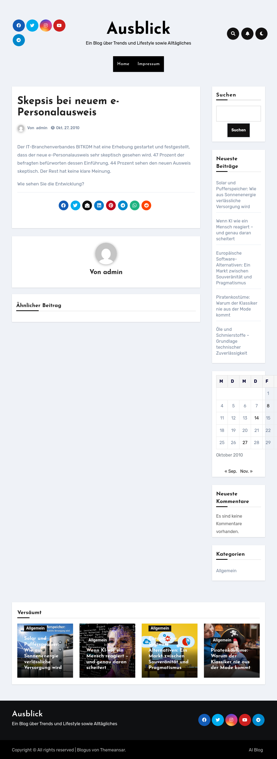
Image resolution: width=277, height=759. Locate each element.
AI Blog (256, 748)
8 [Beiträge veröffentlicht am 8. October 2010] (268, 405)
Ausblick (139, 30)
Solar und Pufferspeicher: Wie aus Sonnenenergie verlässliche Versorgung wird (236, 194)
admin (42, 128)
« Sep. (231, 471)
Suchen (226, 95)
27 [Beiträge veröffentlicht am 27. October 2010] (245, 442)
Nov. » (246, 471)
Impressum (149, 64)
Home (123, 64)
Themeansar (112, 748)
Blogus (84, 748)
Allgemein (226, 570)
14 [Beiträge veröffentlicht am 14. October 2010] (256, 418)
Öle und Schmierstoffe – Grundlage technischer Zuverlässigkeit (232, 341)
